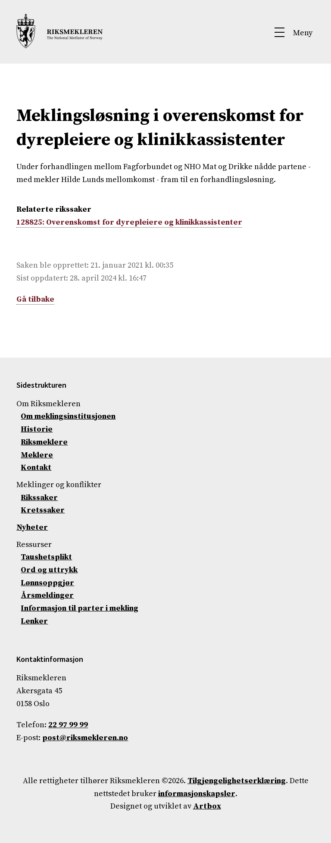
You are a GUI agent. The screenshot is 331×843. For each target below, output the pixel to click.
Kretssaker (43, 510)
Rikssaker (39, 498)
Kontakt (36, 467)
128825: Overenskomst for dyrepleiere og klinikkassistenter (129, 222)
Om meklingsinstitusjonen (68, 416)
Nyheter (32, 527)
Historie (37, 429)
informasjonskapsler (196, 794)
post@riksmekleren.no (85, 738)
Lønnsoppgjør (47, 583)
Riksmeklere (44, 442)
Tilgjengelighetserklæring (236, 781)
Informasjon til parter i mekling (79, 608)
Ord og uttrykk (49, 570)
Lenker (34, 621)
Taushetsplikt (46, 557)
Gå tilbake (35, 299)
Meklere (37, 455)
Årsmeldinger (47, 595)
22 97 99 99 (68, 725)
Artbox (207, 806)
